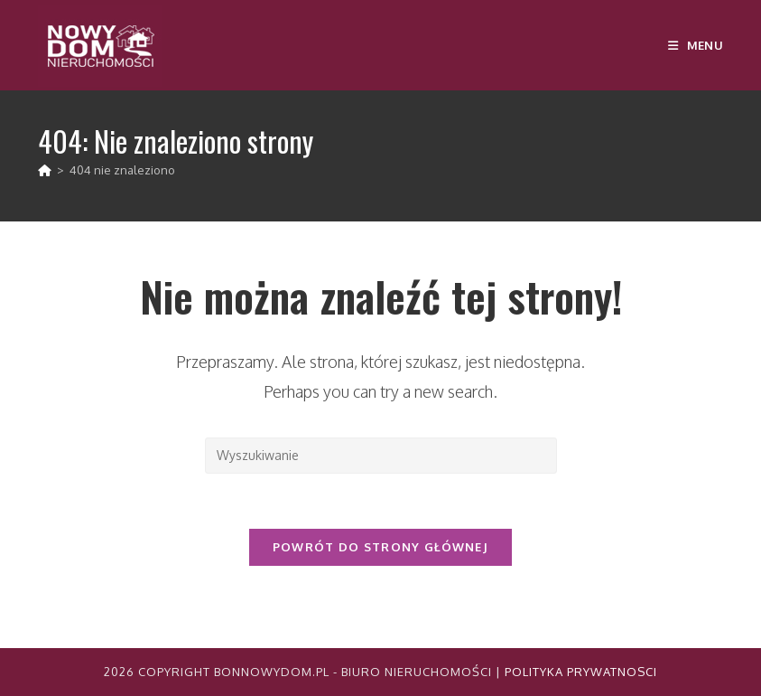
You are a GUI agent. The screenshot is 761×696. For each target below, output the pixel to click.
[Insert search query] (381, 455)
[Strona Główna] (44, 170)
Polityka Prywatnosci (581, 671)
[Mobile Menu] (695, 45)
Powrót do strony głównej (380, 547)
